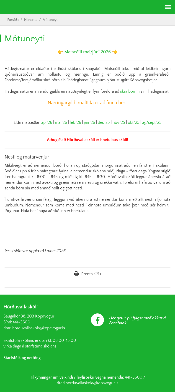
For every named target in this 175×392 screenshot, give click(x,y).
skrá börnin (130, 91)
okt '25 (133, 122)
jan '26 (89, 122)
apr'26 (46, 122)
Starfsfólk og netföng (22, 358)
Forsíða (13, 20)
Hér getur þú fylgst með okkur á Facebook (137, 320)
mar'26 (61, 122)
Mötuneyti (51, 20)
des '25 (104, 122)
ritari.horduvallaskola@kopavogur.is (34, 328)
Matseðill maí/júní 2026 (87, 52)
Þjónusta (30, 20)
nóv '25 (119, 122)
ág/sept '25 (152, 122)
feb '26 (75, 122)
